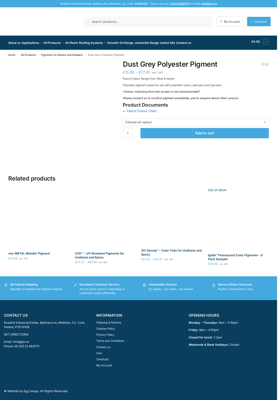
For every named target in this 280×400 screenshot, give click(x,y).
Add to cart (204, 131)
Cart (99, 351)
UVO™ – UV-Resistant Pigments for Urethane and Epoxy (99, 253)
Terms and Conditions (110, 338)
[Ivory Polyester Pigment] (267, 62)
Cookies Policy (105, 326)
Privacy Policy (105, 332)
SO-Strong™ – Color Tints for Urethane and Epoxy (171, 250)
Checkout (260, 21)
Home (11, 52)
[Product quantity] (128, 131)
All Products (28, 52)
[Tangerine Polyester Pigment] (263, 62)
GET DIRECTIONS (16, 332)
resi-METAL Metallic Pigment (29, 251)
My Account (232, 21)
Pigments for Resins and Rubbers (62, 52)
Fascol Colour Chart (141, 109)
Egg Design (31, 389)
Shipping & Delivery (108, 320)
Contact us (103, 344)
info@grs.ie (21, 339)
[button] (260, 42)
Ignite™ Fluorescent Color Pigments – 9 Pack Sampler (235, 255)
